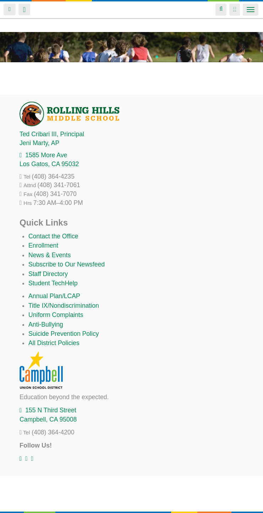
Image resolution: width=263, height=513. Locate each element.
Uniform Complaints (55, 314)
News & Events (49, 255)
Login (9, 9)
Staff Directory (48, 273)
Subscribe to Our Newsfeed (66, 264)
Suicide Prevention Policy (63, 333)
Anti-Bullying (45, 324)
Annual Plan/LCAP (54, 296)
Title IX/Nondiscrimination (63, 305)
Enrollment (43, 245)
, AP (39, 143)
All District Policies (54, 343)
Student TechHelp (53, 283)
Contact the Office (53, 236)
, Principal (52, 134)
